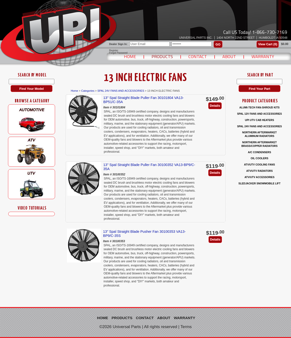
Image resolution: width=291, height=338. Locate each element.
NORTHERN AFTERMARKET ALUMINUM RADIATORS (259, 134)
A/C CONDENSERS (259, 152)
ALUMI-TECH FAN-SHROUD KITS (259, 107)
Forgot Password (118, 53)
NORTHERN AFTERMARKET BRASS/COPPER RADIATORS (259, 144)
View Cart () (267, 44)
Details (215, 105)
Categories (87, 90)
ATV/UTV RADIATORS (259, 170)
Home (130, 56)
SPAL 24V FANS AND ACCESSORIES (120, 90)
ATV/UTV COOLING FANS (259, 164)
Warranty (262, 56)
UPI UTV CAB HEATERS (259, 120)
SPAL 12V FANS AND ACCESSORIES (259, 113)
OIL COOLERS (259, 158)
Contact (197, 56)
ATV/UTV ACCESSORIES (259, 177)
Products (162, 56)
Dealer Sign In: (118, 44)
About (229, 56)
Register (113, 50)
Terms (186, 326)
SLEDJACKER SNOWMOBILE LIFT (259, 183)
